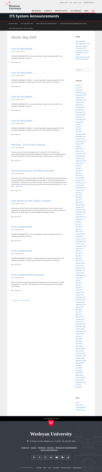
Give (80, 2)
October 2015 (80, 158)
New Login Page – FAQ (27, 23)
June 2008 (79, 368)
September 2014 (81, 188)
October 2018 (80, 97)
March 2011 (79, 290)
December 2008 (81, 353)
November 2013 (81, 212)
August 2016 (80, 144)
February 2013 (80, 234)
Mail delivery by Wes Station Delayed (31, 200)
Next (27, 300)
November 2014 (81, 183)
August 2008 (80, 363)
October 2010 (80, 302)
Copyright (39, 467)
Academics (48, 10)
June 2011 (79, 283)
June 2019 (79, 88)
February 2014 (80, 205)
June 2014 (79, 195)
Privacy (44, 467)
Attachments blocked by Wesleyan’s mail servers (73, 23)
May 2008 (79, 370)
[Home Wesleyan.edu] (51, 423)
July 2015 (78, 166)
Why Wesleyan (36, 10)
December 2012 (81, 239)
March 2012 (79, 261)
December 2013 (81, 209)
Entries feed (79, 405)
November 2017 (81, 114)
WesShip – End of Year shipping (28, 144)
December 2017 (81, 112)
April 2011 (79, 287)
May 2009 (79, 341)
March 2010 (79, 317)
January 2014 (80, 207)
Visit (70, 2)
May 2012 (79, 256)
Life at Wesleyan (75, 10)
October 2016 (80, 139)
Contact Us (25, 448)
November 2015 (81, 156)
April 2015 (79, 173)
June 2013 (79, 224)
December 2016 (81, 134)
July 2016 (78, 146)
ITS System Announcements (34, 16)
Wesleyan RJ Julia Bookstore (66, 448)
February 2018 (80, 107)
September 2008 (81, 360)
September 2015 (81, 161)
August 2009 (80, 334)
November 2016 (81, 136)
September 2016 (81, 141)
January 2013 (80, 236)
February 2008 (80, 377)
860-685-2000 (70, 441)
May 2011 (79, 285)
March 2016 (79, 149)
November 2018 (81, 95)
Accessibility (56, 467)
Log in (78, 402)
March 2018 (79, 105)
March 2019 (79, 90)
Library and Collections (49, 450)
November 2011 (81, 270)
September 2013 (81, 217)
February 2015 (80, 178)
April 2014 (79, 200)
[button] (93, 11)
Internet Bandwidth (21, 48)
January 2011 (80, 295)
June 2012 (79, 253)
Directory (50, 448)
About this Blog (13, 23)
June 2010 (79, 309)
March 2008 (79, 375)
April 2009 (79, 343)
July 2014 (78, 192)
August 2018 (80, 102)
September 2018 (81, 100)
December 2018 (81, 93)
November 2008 (81, 356)
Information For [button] (89, 2)
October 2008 (80, 358)
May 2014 (79, 197)
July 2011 (78, 280)
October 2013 (80, 214)
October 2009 (80, 329)
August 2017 (80, 122)
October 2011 (80, 273)
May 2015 (79, 171)
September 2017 (81, 119)
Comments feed (81, 407)
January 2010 (80, 322)
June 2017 (79, 127)
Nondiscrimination (77, 467)
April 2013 (79, 229)
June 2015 (79, 168)
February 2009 (80, 348)
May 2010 (79, 312)
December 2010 (81, 297)
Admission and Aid (61, 10)
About (86, 10)
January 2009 (80, 351)
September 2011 (81, 275)
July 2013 (78, 222)
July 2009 (78, 336)
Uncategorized (17, 62)
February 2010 (80, 319)
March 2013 (79, 231)
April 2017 (79, 132)
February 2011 (80, 292)
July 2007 (78, 385)
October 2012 (80, 244)
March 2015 (79, 175)
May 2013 (79, 226)
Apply (75, 2)
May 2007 (79, 387)
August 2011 (80, 278)
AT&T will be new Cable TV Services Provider (21, 28)
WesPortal (42, 448)
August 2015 (80, 163)
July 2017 (78, 124)
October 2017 (80, 117)
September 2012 (81, 246)
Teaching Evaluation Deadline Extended (32, 170)
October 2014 (80, 185)
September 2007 (81, 382)
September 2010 (81, 304)
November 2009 (81, 326)
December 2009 (81, 324)
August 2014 (80, 190)
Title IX (49, 467)
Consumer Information (66, 467)
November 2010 (81, 300)
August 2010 (80, 307)
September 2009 (81, 331)
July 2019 (78, 85)
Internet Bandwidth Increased (27, 274)
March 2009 (79, 346)
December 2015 (81, 153)
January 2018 (80, 110)
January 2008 (80, 380)
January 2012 (80, 265)
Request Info (64, 2)
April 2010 (79, 314)
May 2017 (79, 129)
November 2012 (81, 241)
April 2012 (79, 258)
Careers (34, 448)
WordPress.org (80, 410)
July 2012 (78, 251)
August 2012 (80, 248)
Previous (15, 300)
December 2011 (81, 268)
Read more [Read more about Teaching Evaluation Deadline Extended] (19, 186)
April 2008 (79, 373)
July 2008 (78, 365)
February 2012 (80, 263)
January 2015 (80, 180)
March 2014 (79, 202)
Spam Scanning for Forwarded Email (46, 23)
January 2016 (80, 151)
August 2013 (80, 219)
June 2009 (79, 339)
